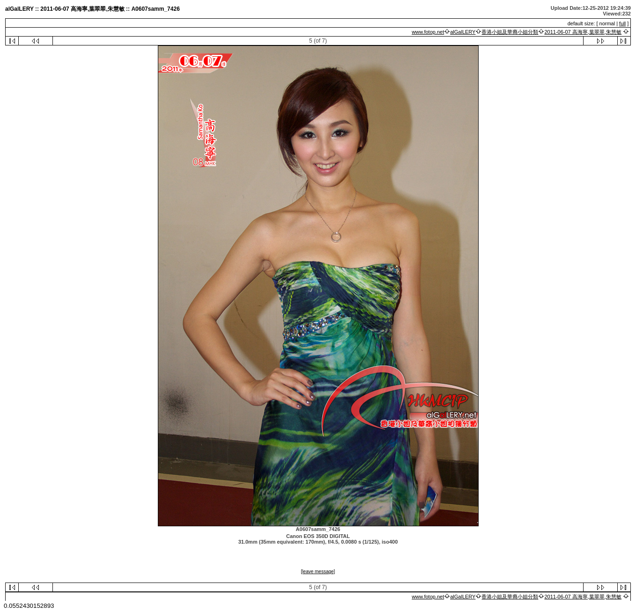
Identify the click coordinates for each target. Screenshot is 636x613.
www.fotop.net (428, 32)
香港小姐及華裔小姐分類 (509, 32)
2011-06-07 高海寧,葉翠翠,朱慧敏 (582, 32)
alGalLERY (462, 32)
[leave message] (318, 571)
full (622, 23)
